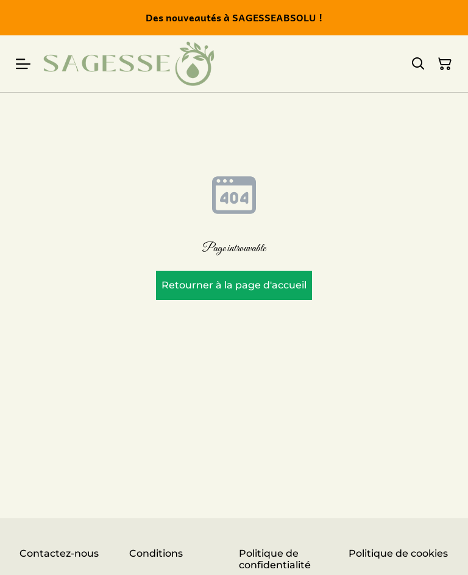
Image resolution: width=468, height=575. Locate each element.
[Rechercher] (418, 64)
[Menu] (23, 63)
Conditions (156, 553)
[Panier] (444, 64)
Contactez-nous (59, 553)
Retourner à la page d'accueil (234, 285)
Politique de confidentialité (275, 559)
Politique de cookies (398, 553)
